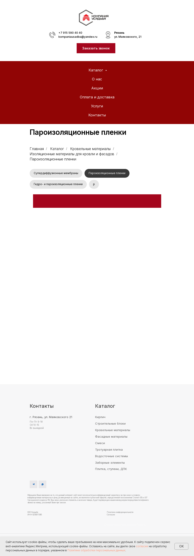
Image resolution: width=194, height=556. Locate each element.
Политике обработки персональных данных (96, 550)
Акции (97, 88)
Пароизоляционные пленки (107, 173)
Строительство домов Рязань (125, 525)
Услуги (97, 106)
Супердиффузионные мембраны (56, 173)
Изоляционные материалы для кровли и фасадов (72, 154)
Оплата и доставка (97, 97)
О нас (97, 79)
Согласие (111, 515)
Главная (37, 149)
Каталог (96, 70)
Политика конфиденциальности (120, 513)
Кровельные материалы (90, 149)
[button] (96, 48)
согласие (142, 546)
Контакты (97, 115)
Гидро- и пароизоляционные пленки (58, 184)
